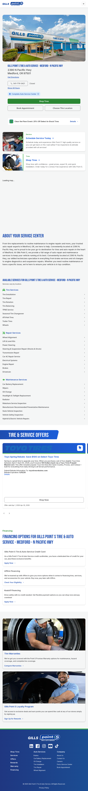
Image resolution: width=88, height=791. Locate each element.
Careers (60, 761)
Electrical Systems (44, 360)
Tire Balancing (44, 306)
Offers (13, 759)
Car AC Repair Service (44, 356)
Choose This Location (62, 108)
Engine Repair (44, 364)
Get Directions (13, 77)
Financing (14, 770)
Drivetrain (44, 372)
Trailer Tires (44, 321)
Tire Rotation (44, 302)
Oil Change (44, 392)
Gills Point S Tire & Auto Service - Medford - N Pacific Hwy (35, 66)
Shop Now (44, 500)
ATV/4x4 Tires (44, 317)
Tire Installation (44, 294)
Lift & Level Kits (44, 341)
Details (74, 121)
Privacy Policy (44, 788)
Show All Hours (14, 88)
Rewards (14, 763)
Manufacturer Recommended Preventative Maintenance (44, 407)
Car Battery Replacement (44, 384)
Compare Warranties (14, 665)
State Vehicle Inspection (44, 411)
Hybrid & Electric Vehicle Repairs (44, 418)
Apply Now (10, 563)
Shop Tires (44, 101)
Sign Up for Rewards (14, 718)
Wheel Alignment (44, 337)
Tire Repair (44, 298)
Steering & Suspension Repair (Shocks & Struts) (44, 349)
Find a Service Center (64, 764)
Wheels (44, 325)
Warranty (14, 766)
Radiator (44, 399)
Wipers (44, 388)
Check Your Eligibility (14, 582)
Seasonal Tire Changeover (44, 313)
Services (14, 755)
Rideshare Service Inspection (44, 403)
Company (61, 752)
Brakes (44, 368)
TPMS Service (44, 309)
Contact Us (61, 758)
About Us (60, 755)
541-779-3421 (18, 83)
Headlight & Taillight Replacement (44, 395)
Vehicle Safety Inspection (44, 415)
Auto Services (39, 752)
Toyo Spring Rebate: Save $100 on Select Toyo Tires (31, 457)
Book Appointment (25, 108)
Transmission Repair (44, 352)
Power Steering (44, 345)
